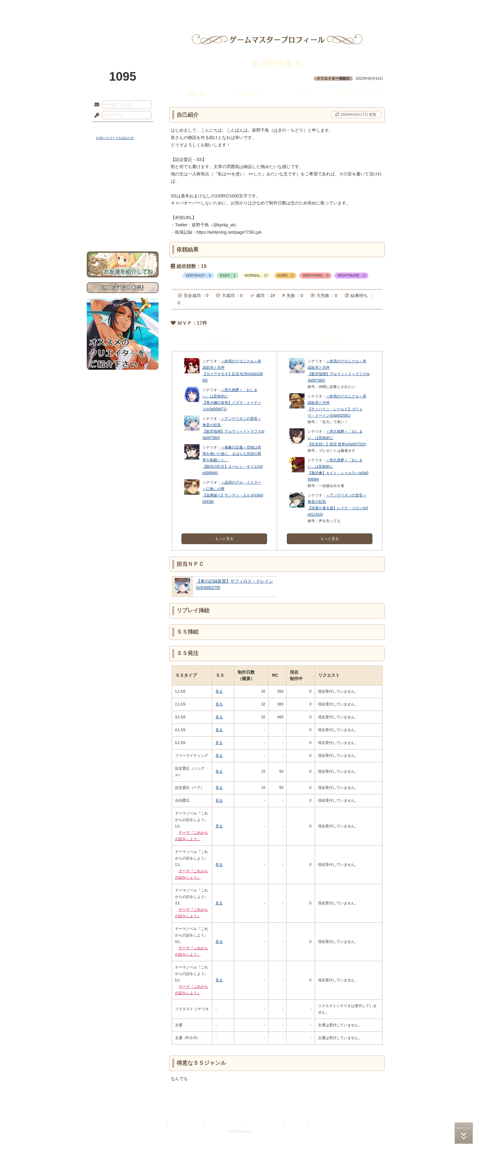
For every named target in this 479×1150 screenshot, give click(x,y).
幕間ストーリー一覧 (358, 93)
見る (219, 691)
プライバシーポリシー (185, 1122)
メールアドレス (95, 104)
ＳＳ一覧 (304, 93)
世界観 (123, 166)
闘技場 (370, 7)
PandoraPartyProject (123, 33)
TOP (109, 7)
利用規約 (159, 1122)
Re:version (319, 1122)
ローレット (196, 7)
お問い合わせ (123, 232)
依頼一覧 (195, 93)
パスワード (95, 115)
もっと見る (224, 539)
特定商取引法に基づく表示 (225, 1122)
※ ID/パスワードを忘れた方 (115, 138)
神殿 (152, 7)
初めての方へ (123, 221)
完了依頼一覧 (250, 93)
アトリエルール (123, 205)
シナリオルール (123, 197)
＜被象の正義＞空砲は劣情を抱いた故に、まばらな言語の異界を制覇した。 (232, 453)
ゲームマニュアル (123, 188)
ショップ (326, 7)
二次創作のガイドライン (265, 1122)
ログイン (107, 128)
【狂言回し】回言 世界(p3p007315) (337, 444)
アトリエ (239, 7)
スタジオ (283, 7)
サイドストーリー (123, 177)
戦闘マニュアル (123, 212)
